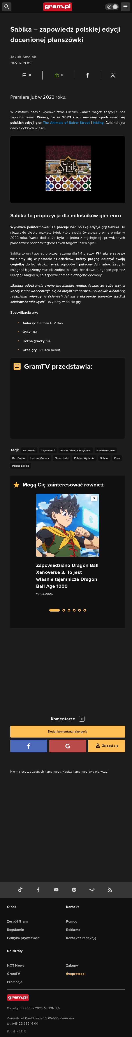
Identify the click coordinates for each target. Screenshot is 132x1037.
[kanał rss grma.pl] (110, 890)
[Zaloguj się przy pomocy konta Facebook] (28, 746)
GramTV (13, 973)
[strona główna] (58, 6)
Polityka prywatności (23, 937)
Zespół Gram (17, 921)
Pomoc (71, 921)
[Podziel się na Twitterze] (113, 75)
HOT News (16, 965)
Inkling (98, 122)
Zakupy (72, 965)
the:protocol (75, 973)
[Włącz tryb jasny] (112, 6)
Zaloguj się (110, 745)
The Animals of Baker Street (66, 122)
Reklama (73, 929)
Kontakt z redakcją (81, 937)
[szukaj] (6, 6)
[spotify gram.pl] (74, 890)
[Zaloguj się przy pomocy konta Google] (67, 746)
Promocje (15, 981)
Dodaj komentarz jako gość (67, 731)
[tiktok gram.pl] (21, 890)
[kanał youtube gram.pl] (57, 890)
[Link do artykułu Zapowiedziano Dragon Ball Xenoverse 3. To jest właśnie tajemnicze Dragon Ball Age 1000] (67, 549)
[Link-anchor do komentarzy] (26, 75)
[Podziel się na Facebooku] (87, 75)
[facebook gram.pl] (39, 890)
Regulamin (15, 929)
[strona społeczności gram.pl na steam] (92, 890)
